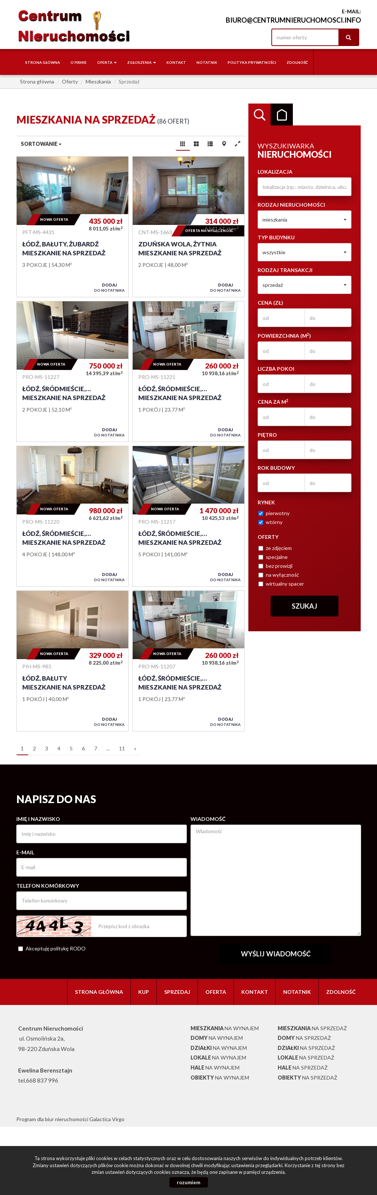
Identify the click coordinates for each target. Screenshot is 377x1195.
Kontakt (176, 62)
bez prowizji (275, 566)
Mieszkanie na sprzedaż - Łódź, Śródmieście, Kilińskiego (188, 661)
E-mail (25, 852)
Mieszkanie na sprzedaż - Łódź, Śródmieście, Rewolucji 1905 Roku (72, 371)
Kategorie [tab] (282, 115)
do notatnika (109, 287)
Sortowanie (41, 144)
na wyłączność (278, 575)
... (108, 748)
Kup (143, 992)
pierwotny (274, 513)
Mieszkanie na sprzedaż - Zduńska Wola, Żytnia (188, 227)
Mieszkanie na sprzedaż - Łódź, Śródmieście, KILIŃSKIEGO (188, 371)
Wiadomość (208, 819)
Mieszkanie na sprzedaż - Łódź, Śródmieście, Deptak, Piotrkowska (72, 516)
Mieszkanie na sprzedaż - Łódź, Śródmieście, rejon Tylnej (188, 516)
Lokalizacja (275, 171)
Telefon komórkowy (47, 886)
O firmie (78, 62)
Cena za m (273, 401)
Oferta (215, 992)
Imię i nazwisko (38, 819)
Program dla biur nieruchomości (52, 1119)
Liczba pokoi (276, 369)
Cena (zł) (270, 302)
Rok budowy (276, 468)
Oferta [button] (107, 62)
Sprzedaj (177, 992)
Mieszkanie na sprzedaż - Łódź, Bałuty (72, 661)
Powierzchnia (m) (284, 335)
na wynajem (225, 1028)
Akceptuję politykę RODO (52, 948)
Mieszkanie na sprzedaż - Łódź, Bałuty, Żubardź (72, 227)
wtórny (270, 522)
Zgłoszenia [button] (141, 62)
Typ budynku (276, 237)
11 (122, 748)
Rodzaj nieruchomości (291, 205)
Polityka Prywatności (252, 62)
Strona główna (42, 62)
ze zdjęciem (275, 548)
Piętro (267, 435)
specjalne (273, 557)
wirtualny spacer (281, 583)
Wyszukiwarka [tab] (259, 115)
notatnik (206, 62)
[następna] (135, 749)
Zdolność (297, 62)
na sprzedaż (312, 1028)
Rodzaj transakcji (285, 270)
